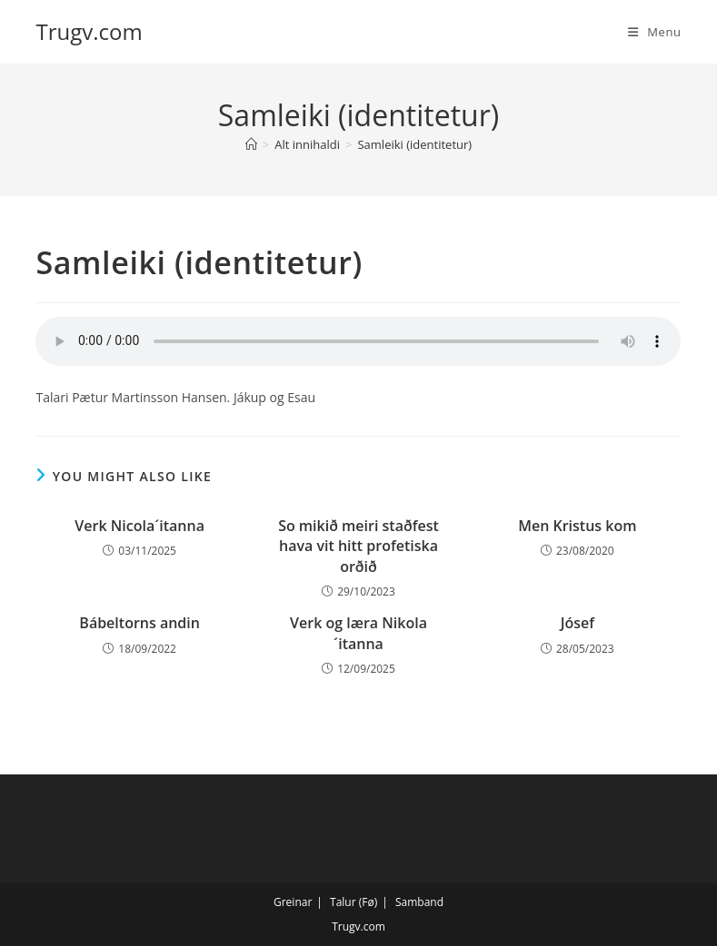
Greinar (293, 902)
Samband (419, 902)
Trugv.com (88, 31)
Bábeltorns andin (139, 623)
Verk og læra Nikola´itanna (358, 633)
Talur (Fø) (353, 902)
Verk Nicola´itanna (139, 526)
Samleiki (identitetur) (414, 144)
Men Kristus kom (577, 526)
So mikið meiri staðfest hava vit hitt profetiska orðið (358, 546)
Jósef (577, 623)
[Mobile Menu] (655, 32)
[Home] (251, 144)
